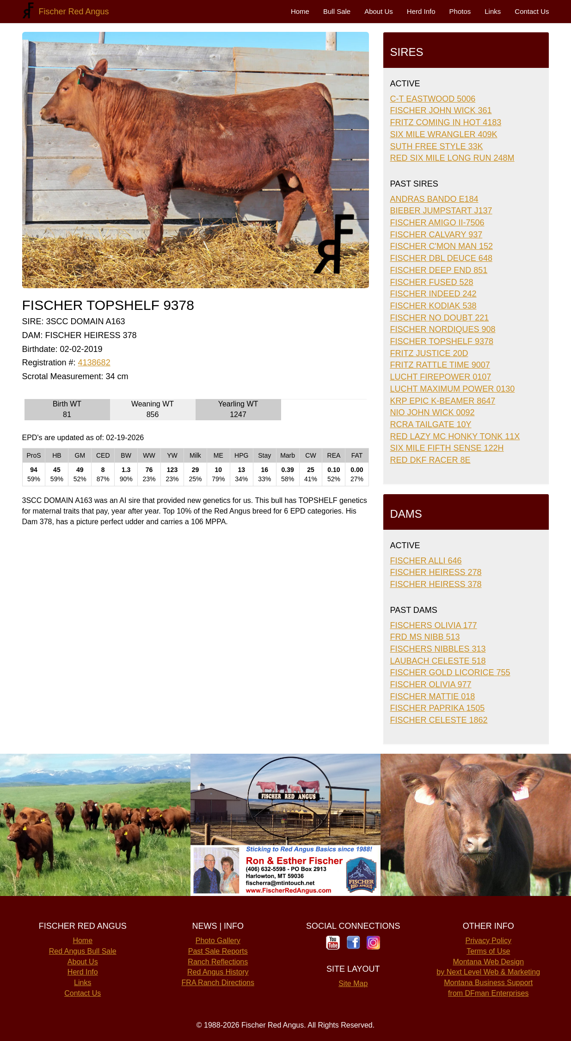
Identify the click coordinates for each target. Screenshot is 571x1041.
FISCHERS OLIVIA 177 (433, 625)
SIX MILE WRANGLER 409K (443, 134)
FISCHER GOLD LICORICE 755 (450, 672)
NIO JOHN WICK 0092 (432, 412)
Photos (460, 11)
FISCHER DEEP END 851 (439, 270)
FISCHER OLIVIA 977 (431, 684)
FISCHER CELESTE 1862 (439, 720)
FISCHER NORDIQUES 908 (443, 329)
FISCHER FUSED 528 (431, 282)
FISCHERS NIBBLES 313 (438, 649)
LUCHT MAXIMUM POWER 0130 (452, 388)
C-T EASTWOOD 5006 (433, 98)
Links (493, 11)
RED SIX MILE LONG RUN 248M (452, 158)
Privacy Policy (488, 940)
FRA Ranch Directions (218, 983)
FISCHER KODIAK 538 (433, 305)
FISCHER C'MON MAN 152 (441, 246)
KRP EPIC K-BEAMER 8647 (443, 401)
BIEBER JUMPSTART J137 (441, 210)
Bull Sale (336, 11)
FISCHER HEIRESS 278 (436, 572)
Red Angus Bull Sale (83, 951)
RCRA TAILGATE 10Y (431, 424)
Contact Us (532, 11)
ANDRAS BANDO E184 (434, 199)
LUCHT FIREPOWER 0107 (440, 376)
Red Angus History (218, 972)
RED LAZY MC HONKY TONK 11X (455, 436)
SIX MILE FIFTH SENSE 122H (447, 448)
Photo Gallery (218, 940)
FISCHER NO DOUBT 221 (439, 317)
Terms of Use (488, 951)
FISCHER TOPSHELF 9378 (441, 341)
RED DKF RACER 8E (430, 460)
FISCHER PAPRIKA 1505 (437, 708)
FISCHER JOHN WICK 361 (441, 110)
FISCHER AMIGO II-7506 (437, 222)
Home (300, 11)
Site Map (353, 983)
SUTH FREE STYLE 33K (436, 146)
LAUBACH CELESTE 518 (438, 661)
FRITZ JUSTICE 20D (429, 353)
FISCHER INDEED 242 (433, 293)
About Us (378, 11)
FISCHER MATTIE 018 (432, 696)
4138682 (94, 362)
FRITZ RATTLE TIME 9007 (440, 364)
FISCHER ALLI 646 (426, 560)
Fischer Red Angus (71, 11)
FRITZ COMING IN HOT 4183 (446, 122)
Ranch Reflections (218, 962)
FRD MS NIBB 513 (425, 637)
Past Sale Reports (218, 951)
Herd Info (421, 11)
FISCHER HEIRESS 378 (436, 584)
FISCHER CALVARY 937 (436, 234)
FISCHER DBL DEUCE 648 (441, 258)
